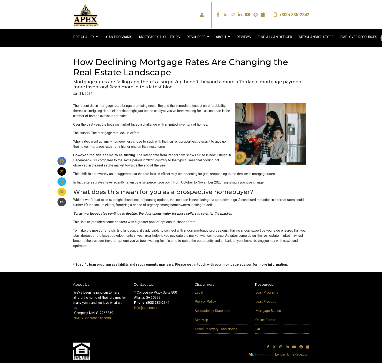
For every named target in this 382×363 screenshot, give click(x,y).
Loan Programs (266, 292)
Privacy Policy (205, 302)
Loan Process (265, 302)
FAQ (258, 329)
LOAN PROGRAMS (118, 37)
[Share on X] (61, 171)
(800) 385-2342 (291, 14)
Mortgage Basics (268, 311)
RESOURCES (196, 37)
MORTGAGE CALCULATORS (159, 37)
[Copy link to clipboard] (61, 202)
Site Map (201, 320)
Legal (199, 292)
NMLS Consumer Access (92, 318)
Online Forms (265, 320)
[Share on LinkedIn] (61, 181)
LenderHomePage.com (292, 354)
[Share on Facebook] (61, 161)
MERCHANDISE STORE (316, 37)
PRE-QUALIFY (84, 37)
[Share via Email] (61, 192)
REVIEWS (244, 37)
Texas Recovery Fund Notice (216, 329)
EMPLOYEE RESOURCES (358, 37)
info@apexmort (145, 308)
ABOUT (221, 37)
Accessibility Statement (212, 311)
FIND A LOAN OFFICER (275, 37)
